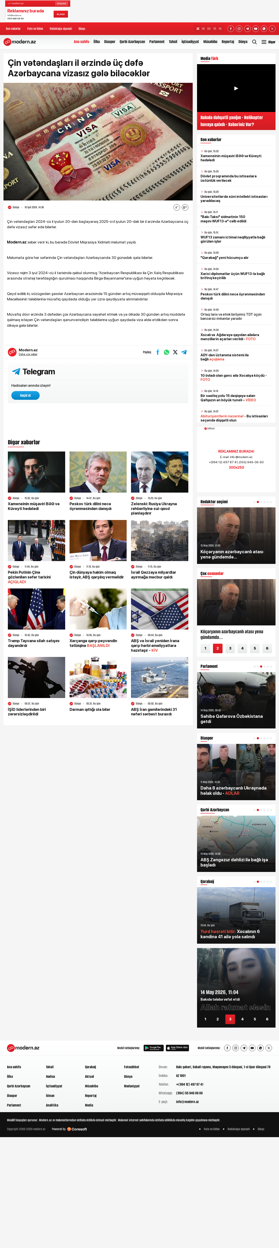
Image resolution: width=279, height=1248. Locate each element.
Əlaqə (81, 28)
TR (214, 28)
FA (220, 28)
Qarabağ (90, 1067)
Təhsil (173, 42)
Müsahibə (210, 42)
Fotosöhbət (131, 1067)
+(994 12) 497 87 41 (189, 1084)
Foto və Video (35, 28)
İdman (50, 1095)
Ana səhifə (81, 42)
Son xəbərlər (13, 28)
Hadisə (50, 1076)
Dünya (242, 42)
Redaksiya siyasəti (61, 28)
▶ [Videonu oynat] (236, 88)
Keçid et (25, 395)
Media (89, 1105)
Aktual (89, 1076)
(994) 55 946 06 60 (189, 1093)
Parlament (157, 42)
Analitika (52, 1105)
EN (203, 28)
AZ (198, 28)
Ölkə (97, 42)
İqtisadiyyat (190, 42)
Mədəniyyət (132, 1086)
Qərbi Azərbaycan (132, 42)
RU (209, 28)
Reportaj (228, 42)
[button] (254, 502)
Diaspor (109, 42)
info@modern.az (187, 1101)
